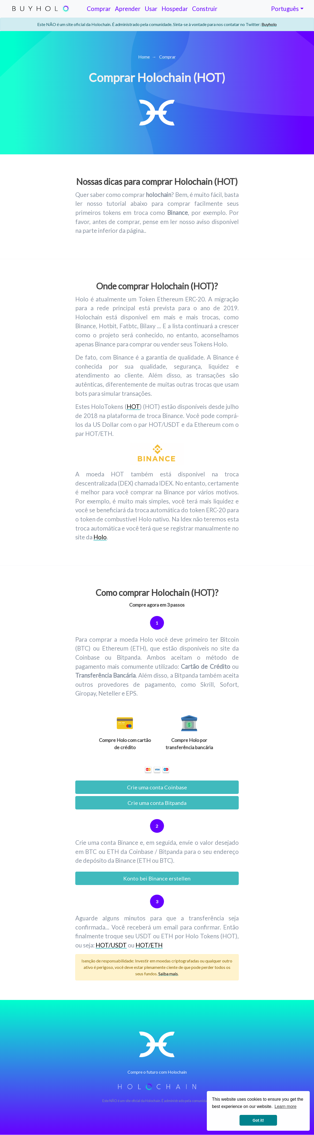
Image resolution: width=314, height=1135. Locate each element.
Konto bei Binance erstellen (156, 878)
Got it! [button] (258, 1120)
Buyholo (269, 24)
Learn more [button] (286, 1106)
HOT (133, 406)
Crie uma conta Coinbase (157, 787)
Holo (100, 537)
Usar (151, 8)
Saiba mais (168, 973)
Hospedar (175, 8)
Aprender (127, 8)
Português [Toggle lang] (285, 8)
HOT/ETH (149, 945)
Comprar (99, 8)
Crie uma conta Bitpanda (157, 803)
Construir (204, 8)
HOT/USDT (111, 945)
